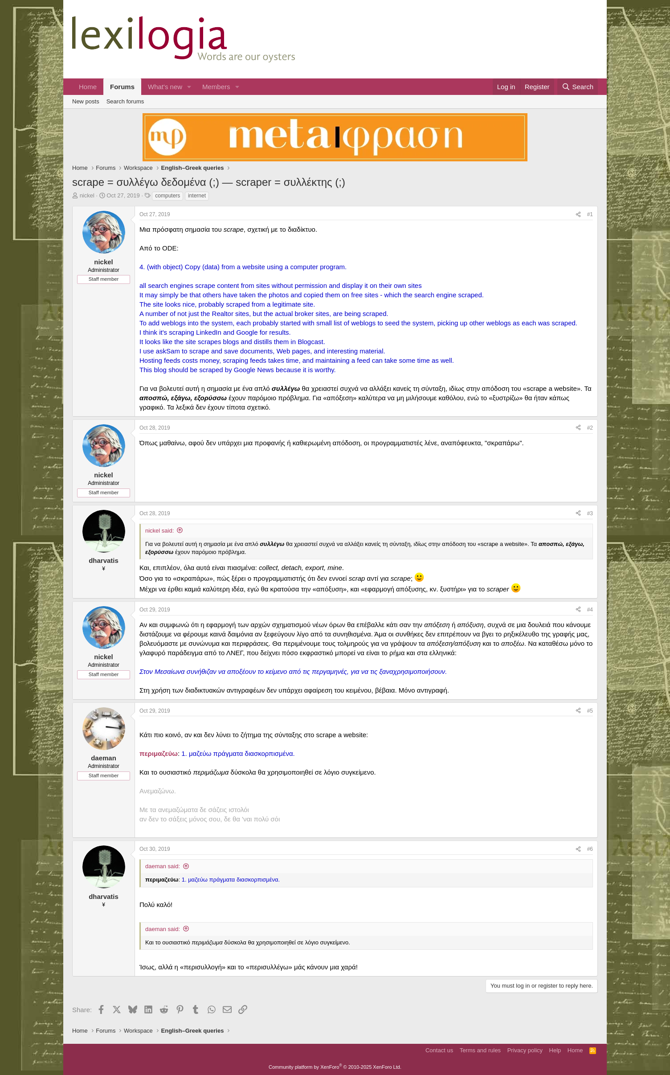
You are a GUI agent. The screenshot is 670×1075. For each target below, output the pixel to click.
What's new (165, 86)
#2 (590, 428)
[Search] (577, 86)
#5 (590, 711)
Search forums (125, 101)
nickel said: (159, 530)
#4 (590, 610)
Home (88, 86)
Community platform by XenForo (335, 1067)
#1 (590, 214)
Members (216, 86)
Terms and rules (480, 1050)
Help (555, 1050)
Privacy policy (525, 1050)
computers (167, 196)
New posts (85, 101)
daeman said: (162, 866)
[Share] (578, 214)
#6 (590, 849)
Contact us (439, 1050)
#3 (590, 513)
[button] (189, 86)
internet (197, 196)
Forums (122, 86)
